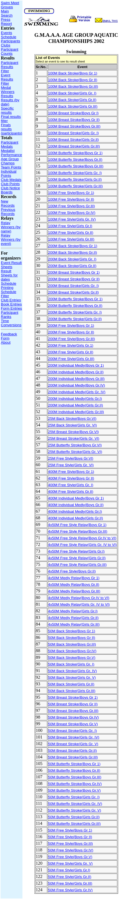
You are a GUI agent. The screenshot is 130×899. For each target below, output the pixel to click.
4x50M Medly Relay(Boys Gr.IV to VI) (78, 598)
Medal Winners (7, 90)
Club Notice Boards (10, 190)
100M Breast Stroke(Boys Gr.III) (74, 126)
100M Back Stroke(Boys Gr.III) (73, 86)
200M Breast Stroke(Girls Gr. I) (73, 286)
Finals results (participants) (11, 129)
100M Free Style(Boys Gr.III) (71, 206)
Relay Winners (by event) (11, 239)
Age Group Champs (10, 161)
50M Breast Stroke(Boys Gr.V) (73, 724)
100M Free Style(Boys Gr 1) (71, 193)
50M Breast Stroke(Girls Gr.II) (72, 750)
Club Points (10, 184)
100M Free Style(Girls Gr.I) (70, 226)
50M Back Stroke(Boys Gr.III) (72, 644)
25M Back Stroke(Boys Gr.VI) (72, 418)
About (6, 342)
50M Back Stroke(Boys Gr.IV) (72, 651)
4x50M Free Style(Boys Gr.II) (72, 571)
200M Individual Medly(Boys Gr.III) (76, 379)
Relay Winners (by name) (11, 227)
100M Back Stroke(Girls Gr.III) (73, 106)
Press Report (6, 21)
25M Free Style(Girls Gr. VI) (71, 465)
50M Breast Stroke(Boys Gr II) (73, 704)
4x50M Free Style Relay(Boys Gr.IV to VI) (82, 538)
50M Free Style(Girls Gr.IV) (70, 890)
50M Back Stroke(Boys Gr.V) (71, 658)
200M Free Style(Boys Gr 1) (71, 325)
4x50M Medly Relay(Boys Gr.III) (74, 591)
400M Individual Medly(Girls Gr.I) (75, 511)
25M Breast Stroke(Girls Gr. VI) (73, 438)
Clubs (5, 45)
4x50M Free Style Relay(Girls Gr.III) (77, 565)
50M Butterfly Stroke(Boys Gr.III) (74, 777)
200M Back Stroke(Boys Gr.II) (72, 252)
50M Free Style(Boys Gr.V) (70, 857)
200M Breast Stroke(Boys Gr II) (74, 279)
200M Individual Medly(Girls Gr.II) (75, 405)
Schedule (8, 37)
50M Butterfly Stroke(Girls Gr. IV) (75, 804)
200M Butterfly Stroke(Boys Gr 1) (75, 299)
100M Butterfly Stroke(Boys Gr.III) (75, 166)
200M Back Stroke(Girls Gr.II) (72, 266)
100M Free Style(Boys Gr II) (71, 199)
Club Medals (11, 180)
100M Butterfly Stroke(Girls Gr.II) (75, 179)
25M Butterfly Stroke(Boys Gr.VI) (75, 445)
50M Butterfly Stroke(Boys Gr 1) (74, 764)
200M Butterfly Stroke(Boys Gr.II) (75, 306)
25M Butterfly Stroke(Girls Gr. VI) (75, 452)
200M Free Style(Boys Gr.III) (71, 339)
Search (6, 15)
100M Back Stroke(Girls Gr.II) (72, 100)
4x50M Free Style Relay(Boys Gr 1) (77, 525)
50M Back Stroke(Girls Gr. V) (72, 677)
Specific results (7, 110)
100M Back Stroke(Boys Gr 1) (72, 73)
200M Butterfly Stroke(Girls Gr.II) (75, 319)
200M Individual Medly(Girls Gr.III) (76, 412)
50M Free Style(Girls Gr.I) (69, 870)
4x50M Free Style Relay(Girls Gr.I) (76, 551)
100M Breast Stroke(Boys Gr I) (73, 113)
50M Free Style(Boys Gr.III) (70, 843)
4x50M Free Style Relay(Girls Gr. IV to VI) (82, 545)
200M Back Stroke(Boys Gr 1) (72, 246)
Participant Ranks (9, 314)
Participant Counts (9, 51)
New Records (8, 203)
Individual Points (8, 173)
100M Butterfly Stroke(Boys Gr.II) (75, 159)
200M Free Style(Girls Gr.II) (70, 352)
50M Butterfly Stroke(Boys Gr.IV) (75, 784)
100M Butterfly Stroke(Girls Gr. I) (75, 173)
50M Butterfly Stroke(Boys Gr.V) (74, 790)
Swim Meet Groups (10, 5)
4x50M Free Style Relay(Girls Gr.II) (77, 558)
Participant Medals (9, 144)
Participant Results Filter (9, 67)
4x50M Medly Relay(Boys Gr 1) (74, 578)
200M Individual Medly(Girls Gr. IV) (77, 392)
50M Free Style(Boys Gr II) (70, 837)
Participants (10, 41)
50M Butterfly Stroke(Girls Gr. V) (74, 810)
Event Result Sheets (11, 265)
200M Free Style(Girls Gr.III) (71, 359)
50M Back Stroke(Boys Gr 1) (71, 631)
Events (6, 33)
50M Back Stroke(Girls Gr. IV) (72, 671)
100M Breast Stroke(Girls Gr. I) (73, 133)
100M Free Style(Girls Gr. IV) (72, 219)
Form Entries (11, 308)
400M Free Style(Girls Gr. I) (70, 485)
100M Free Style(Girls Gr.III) (71, 239)
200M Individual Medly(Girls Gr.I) (75, 399)
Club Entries (11, 300)
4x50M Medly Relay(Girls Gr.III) (74, 624)
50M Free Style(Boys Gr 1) (70, 830)
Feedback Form (9, 336)
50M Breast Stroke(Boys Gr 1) (73, 697)
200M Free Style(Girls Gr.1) (70, 345)
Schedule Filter (8, 294)
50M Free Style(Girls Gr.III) (70, 883)
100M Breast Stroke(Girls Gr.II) (73, 140)
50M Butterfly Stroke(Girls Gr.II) (74, 817)
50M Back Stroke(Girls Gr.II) (71, 684)
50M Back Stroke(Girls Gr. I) (71, 664)
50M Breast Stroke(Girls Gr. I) (72, 731)
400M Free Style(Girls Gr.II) (70, 491)
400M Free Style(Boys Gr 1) (71, 472)
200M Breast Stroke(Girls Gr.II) (73, 292)
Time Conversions (11, 323)
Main (5, 11)
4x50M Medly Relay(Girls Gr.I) (73, 611)
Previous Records (8, 212)
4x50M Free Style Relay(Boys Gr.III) (77, 531)
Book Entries (11, 304)
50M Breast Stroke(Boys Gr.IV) (73, 717)
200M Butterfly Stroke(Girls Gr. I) (75, 312)
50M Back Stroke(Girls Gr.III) (71, 691)
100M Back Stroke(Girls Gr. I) (72, 93)
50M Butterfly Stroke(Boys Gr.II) (74, 770)
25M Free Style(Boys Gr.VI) (70, 458)
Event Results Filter (7, 79)
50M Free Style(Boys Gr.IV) (70, 850)
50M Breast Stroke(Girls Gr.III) (73, 757)
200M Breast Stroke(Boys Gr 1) (74, 272)
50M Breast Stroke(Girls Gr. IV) (73, 737)
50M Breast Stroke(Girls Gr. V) (73, 744)
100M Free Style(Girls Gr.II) (70, 232)
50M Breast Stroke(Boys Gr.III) (73, 711)
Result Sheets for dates (9, 275)
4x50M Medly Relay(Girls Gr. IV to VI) (79, 604)
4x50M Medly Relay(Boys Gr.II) (73, 584)
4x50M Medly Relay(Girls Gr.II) (73, 618)
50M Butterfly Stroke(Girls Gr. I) (74, 797)
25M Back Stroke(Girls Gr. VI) (72, 425)
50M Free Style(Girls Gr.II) (69, 877)
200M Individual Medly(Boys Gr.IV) (76, 385)
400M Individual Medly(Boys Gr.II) (76, 505)
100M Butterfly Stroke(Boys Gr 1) (75, 153)
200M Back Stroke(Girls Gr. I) (72, 259)
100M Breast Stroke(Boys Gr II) (74, 120)
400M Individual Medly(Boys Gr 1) (76, 498)
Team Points (11, 167)
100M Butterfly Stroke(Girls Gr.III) (75, 186)
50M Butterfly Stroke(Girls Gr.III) (74, 824)
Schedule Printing (8, 285)
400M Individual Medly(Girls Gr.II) (75, 518)
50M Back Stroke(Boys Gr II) (71, 638)
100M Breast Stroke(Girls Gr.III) (74, 146)
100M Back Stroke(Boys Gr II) (72, 80)
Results (7, 96)
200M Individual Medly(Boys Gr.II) (76, 372)
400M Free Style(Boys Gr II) (71, 478)
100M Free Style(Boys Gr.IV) (71, 213)
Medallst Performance (11, 153)
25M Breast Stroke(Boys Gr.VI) (73, 432)
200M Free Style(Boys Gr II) (71, 332)
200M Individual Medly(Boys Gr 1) (76, 365)
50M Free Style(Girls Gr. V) (70, 863)
